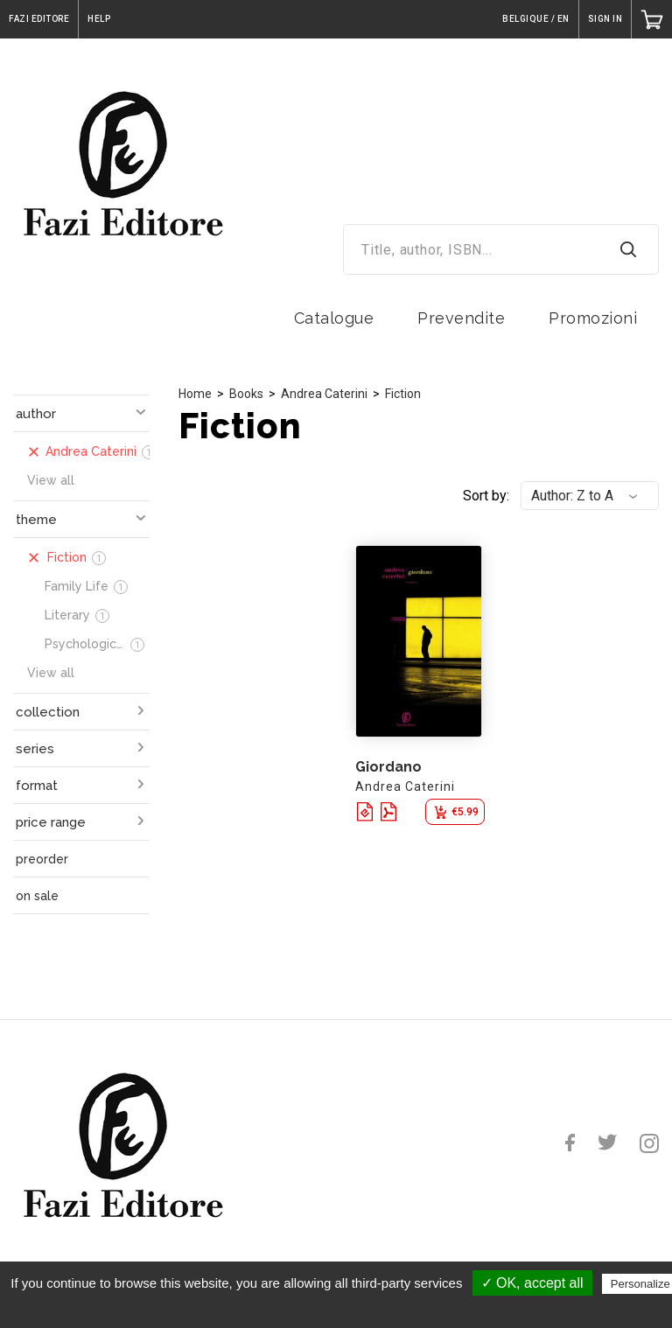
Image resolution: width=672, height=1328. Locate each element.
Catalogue (334, 318)
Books (246, 394)
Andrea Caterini (324, 394)
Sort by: (486, 495)
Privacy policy (344, 1308)
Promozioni (593, 318)
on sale (37, 896)
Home (195, 394)
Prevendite (461, 318)
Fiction (403, 394)
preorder (42, 859)
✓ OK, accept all (532, 1283)
